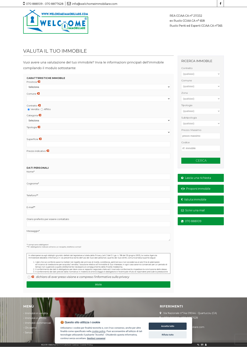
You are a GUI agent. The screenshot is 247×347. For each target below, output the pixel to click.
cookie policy (98, 331)
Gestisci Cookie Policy (82, 345)
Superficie (34, 139)
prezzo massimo (191, 130)
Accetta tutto (167, 326)
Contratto (34, 105)
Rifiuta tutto (168, 334)
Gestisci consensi (96, 338)
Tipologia (33, 127)
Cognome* (33, 183)
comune (186, 80)
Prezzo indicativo (38, 151)
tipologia (186, 105)
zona (184, 93)
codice (185, 142)
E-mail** (31, 207)
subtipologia (189, 117)
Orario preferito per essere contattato (48, 219)
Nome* (30, 171)
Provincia (33, 82)
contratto (187, 68)
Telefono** (32, 195)
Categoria (34, 115)
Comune (33, 94)
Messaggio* (33, 231)
